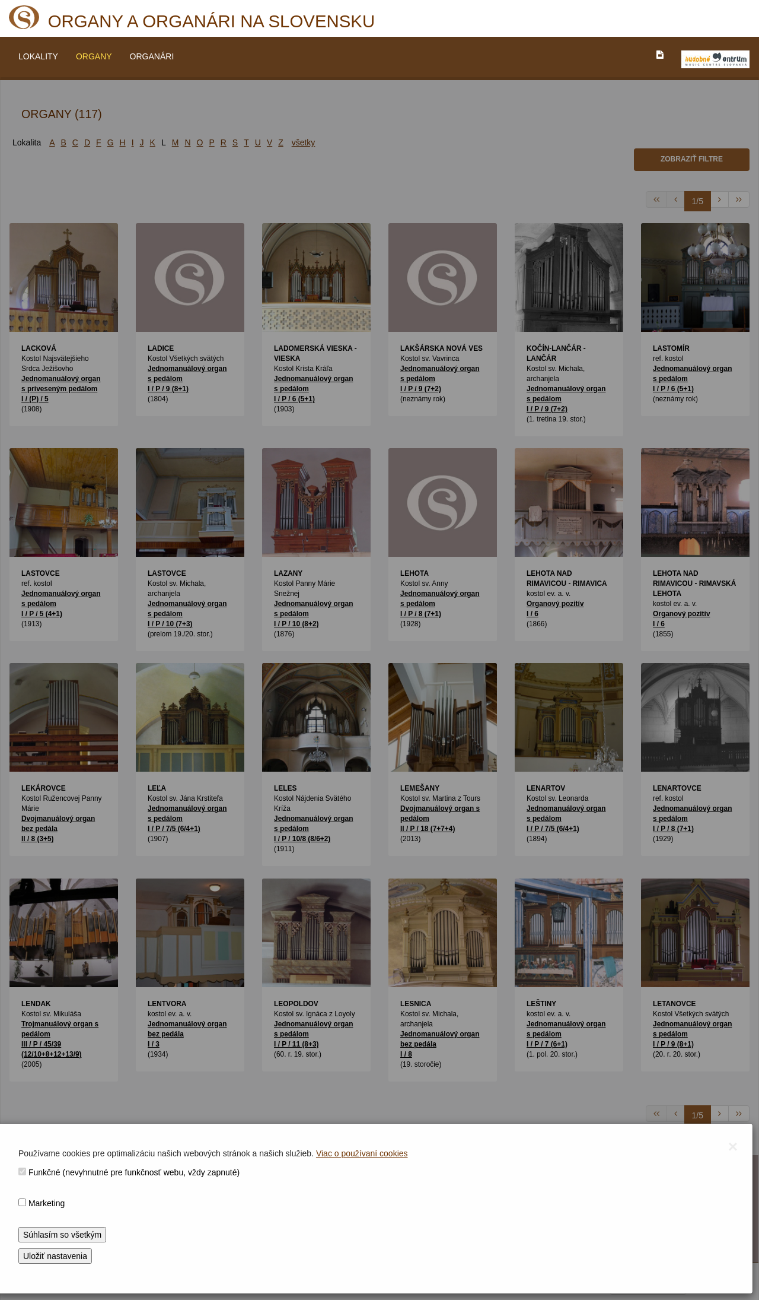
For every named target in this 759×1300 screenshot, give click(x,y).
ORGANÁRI (152, 56)
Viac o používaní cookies (362, 1153)
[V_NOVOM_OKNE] (715, 59)
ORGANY (94, 56)
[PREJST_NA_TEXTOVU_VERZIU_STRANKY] (660, 55)
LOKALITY (38, 56)
